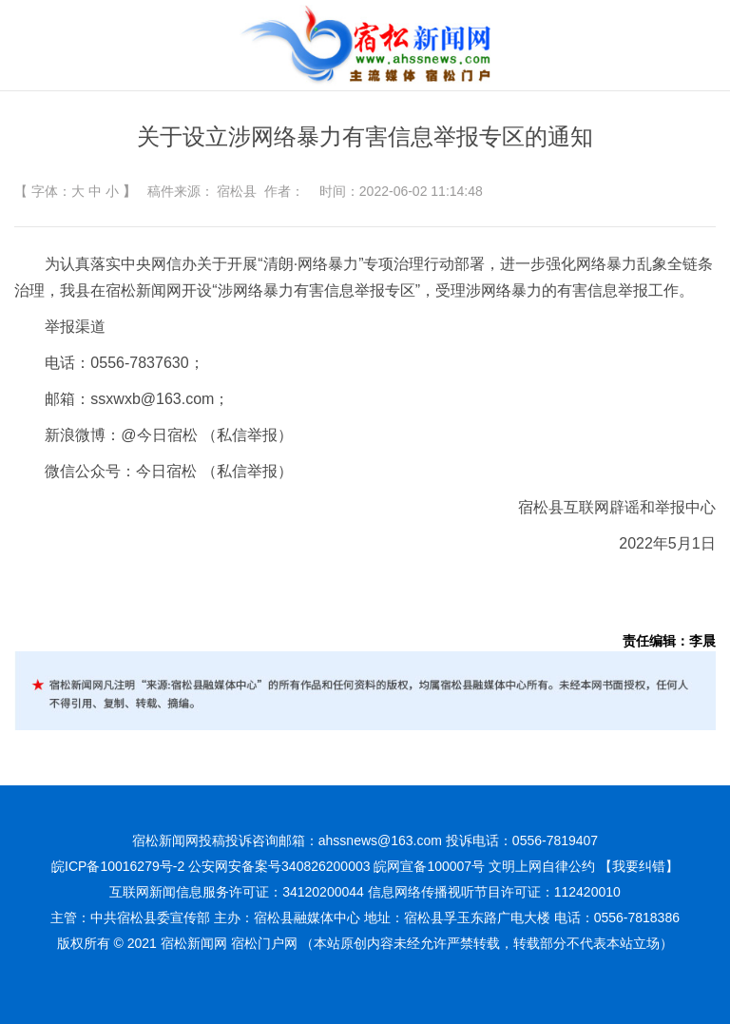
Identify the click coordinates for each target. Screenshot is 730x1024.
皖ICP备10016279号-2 (117, 866)
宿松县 (237, 191)
